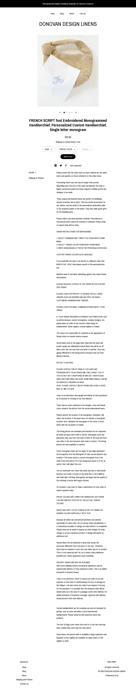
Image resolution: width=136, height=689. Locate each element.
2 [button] (66, 112)
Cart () (83, 13)
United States (70, 141)
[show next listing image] (76, 112)
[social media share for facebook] (56, 165)
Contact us (24, 683)
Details (32, 172)
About (71, 13)
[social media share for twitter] (61, 165)
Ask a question (75, 165)
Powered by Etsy (111, 675)
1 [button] (64, 112)
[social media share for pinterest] (66, 165)
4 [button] (71, 112)
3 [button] (69, 112)
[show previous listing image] (60, 112)
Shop (52, 13)
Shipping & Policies (36, 178)
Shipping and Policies (24, 679)
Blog (62, 13)
